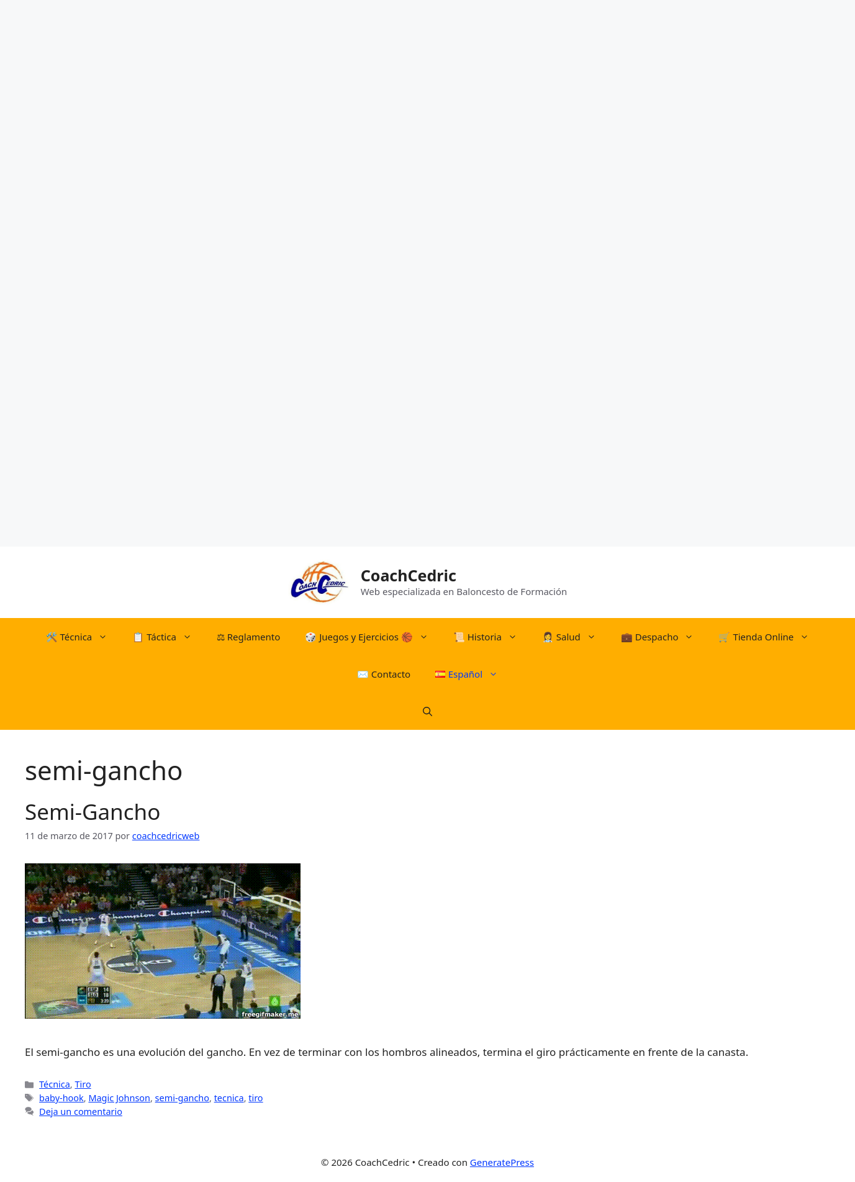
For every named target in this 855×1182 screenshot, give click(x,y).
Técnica (54, 1084)
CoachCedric (408, 575)
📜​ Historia (491, 636)
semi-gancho (182, 1098)
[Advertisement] (372, 186)
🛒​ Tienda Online (769, 636)
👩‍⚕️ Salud (575, 636)
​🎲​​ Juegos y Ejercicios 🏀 (373, 636)
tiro (255, 1098)
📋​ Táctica (168, 636)
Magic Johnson (119, 1098)
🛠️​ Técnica (83, 636)
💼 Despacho (664, 636)
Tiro (83, 1084)
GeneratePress (502, 1162)
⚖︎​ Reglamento (248, 636)
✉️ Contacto (383, 674)
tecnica (229, 1098)
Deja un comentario (80, 1111)
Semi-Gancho (92, 811)
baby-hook (61, 1098)
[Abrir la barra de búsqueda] (427, 711)
